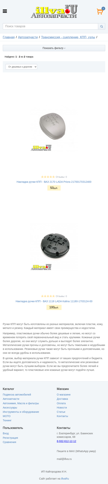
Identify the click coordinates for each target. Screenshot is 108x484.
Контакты (62, 416)
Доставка (62, 398)
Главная (9, 37)
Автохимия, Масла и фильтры (21, 403)
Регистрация (10, 437)
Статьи (61, 411)
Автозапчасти (28, 37)
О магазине (64, 394)
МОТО (6, 416)
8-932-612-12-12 (66, 441)
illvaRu (65, 478)
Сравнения (9, 442)
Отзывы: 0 (61, 177)
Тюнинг (7, 420)
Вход (6, 433)
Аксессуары (10, 407)
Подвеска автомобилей (17, 394)
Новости (62, 407)
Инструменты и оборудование (21, 411)
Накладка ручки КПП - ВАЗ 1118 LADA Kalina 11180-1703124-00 (54, 301)
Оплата (61, 403)
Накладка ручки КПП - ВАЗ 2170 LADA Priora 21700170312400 (54, 181)
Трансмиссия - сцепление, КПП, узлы (68, 37)
